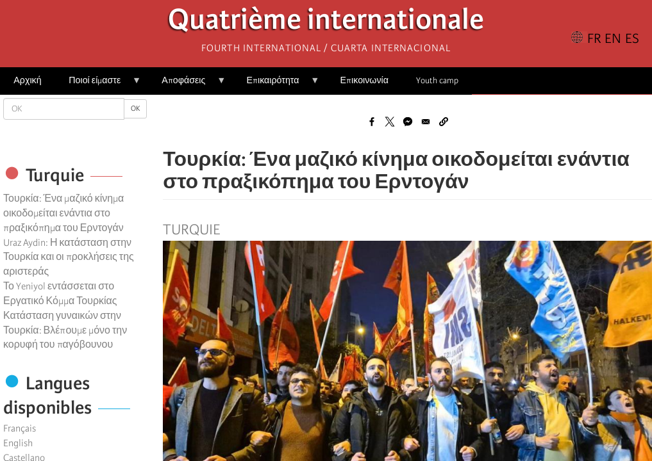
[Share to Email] (425, 121)
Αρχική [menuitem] (27, 80)
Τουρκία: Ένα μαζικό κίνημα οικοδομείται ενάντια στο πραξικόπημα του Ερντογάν (63, 213)
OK (135, 108)
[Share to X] (389, 121)
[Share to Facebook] (371, 121)
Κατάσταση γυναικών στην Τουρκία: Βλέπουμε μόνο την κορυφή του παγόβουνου (65, 330)
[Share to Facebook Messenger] (407, 121)
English (18, 443)
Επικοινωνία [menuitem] (364, 80)
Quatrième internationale (326, 23)
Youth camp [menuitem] (437, 80)
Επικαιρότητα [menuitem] (276, 85)
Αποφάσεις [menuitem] (187, 85)
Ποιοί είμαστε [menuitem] (98, 85)
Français (19, 428)
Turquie (191, 230)
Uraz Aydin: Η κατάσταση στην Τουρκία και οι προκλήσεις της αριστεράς (68, 257)
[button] (443, 121)
